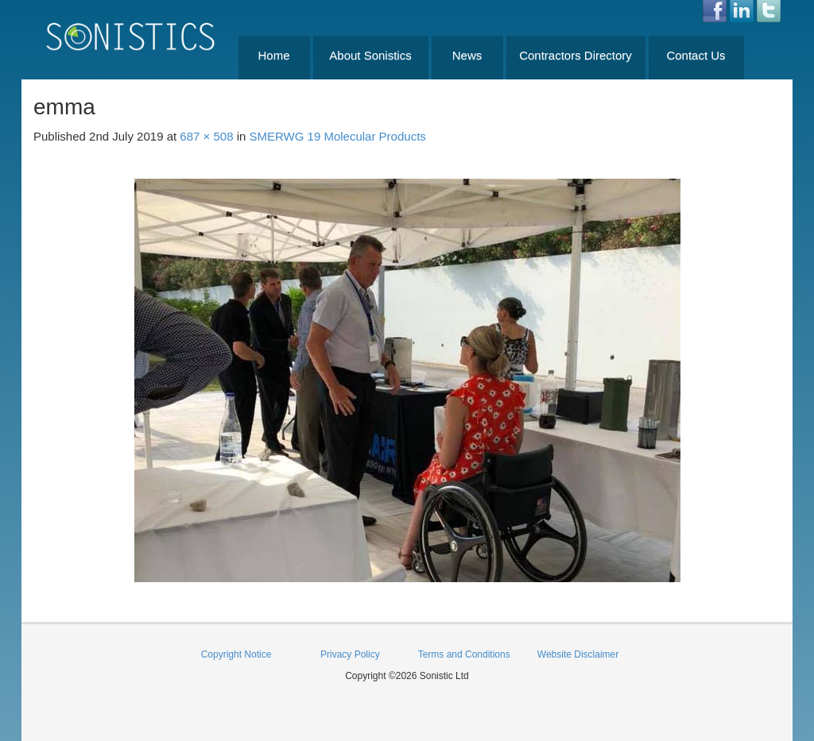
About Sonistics (370, 55)
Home (273, 55)
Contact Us (695, 55)
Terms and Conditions (464, 654)
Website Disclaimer (577, 654)
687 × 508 (206, 136)
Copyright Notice (236, 654)
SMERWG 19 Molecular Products (338, 136)
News (467, 55)
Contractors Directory (575, 55)
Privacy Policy (350, 654)
